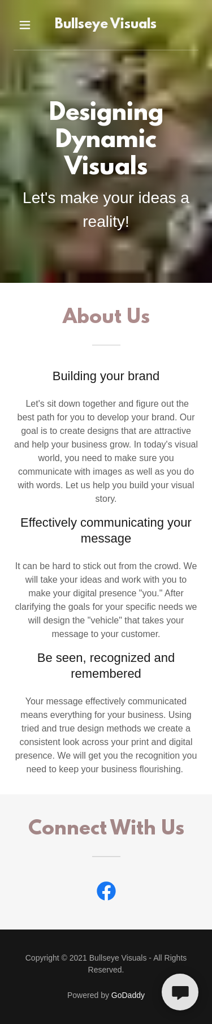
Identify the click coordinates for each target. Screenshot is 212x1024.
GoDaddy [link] (128, 995)
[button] (25, 25)
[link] (106, 25)
